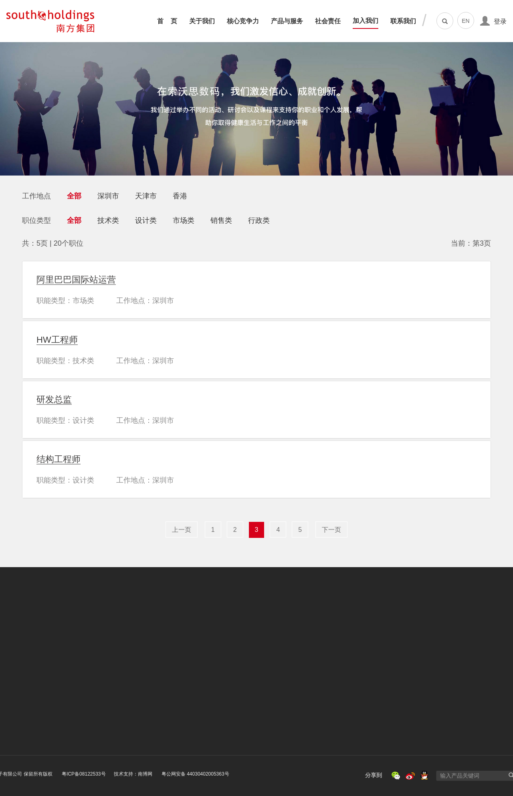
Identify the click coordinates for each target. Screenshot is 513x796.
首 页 (167, 21)
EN (465, 21)
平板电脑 (174, 689)
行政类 (259, 220)
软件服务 (175, 719)
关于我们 (202, 21)
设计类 (146, 220)
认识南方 (306, 688)
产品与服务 (287, 21)
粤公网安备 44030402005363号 (134, 774)
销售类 (221, 220)
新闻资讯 (34, 709)
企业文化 (33, 678)
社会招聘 (306, 677)
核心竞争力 (243, 21)
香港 (180, 196)
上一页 (181, 529)
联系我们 (403, 21)
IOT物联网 (176, 709)
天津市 (146, 196)
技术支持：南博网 (72, 774)
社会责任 (328, 21)
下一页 (331, 529)
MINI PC (174, 699)
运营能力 (108, 688)
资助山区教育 (245, 677)
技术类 (108, 220)
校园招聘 (305, 666)
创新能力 (108, 678)
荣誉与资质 (36, 699)
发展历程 (33, 688)
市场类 (183, 220)
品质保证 (109, 699)
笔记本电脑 (176, 666)
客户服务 (109, 709)
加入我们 (365, 21)
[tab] (256, 289)
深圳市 (108, 196)
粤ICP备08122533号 (22, 774)
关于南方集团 (38, 666)
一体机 (171, 678)
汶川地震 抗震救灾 (251, 666)
